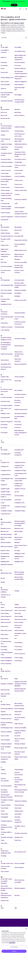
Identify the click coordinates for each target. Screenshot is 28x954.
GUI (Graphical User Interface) (6, 368)
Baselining (17, 109)
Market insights (18, 531)
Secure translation (19, 708)
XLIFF (2, 908)
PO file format (18, 646)
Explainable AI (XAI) (6, 304)
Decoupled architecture (7, 236)
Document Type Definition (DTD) (18, 266)
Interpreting (17, 421)
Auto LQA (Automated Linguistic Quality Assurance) (7, 95)
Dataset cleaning (5, 233)
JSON (2, 442)
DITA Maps (17, 259)
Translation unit (18, 837)
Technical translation (6, 786)
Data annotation (5, 227)
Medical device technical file (18, 538)
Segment (3, 711)
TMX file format (18, 796)
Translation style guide (7, 837)
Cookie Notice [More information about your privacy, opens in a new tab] (12, 942)
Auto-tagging (17, 94)
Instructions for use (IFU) (6, 409)
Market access (5, 531)
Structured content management (6, 758)
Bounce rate (4, 115)
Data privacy (4, 230)
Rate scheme (4, 678)
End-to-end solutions (6, 290)
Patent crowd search (20, 610)
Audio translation (19, 84)
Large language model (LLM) (20, 474)
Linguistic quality (5, 488)
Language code (5, 462)
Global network (5, 360)
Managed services (6, 528)
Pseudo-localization (6, 663)
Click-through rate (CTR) (5, 140)
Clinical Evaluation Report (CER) (19, 140)
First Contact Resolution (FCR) (7, 318)
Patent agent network (20, 607)
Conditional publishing (6, 162)
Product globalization (6, 657)
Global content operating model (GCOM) (18, 354)
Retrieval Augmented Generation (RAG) (20, 690)
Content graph (5, 173)
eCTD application (5, 280)
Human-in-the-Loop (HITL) (6, 381)
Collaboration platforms (20, 144)
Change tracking (18, 131)
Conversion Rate (5, 203)
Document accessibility (20, 262)
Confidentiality (18, 162)
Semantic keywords (6, 718)
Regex (16, 678)
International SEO (5, 417)
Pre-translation (18, 649)
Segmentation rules (6, 714)
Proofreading (18, 660)
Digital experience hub (20, 250)
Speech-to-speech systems (19, 740)
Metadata (17, 542)
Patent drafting (5, 613)
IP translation (4, 432)
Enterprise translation (6, 293)
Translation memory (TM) (19, 827)
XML (15, 908)
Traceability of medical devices (7, 801)
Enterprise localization (20, 290)
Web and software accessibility (19, 881)
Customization (4, 219)
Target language (18, 769)
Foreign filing (4, 323)
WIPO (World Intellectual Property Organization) (6, 895)
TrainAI (2, 811)
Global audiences (19, 345)
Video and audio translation (5, 867)
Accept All (14, 951)
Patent (2, 607)
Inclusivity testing (5, 401)
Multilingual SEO (5, 561)
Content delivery (18, 170)
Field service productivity (4, 313)
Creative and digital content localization (6, 207)
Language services (6, 470)
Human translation (19, 376)
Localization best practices (5, 506)
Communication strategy (18, 148)
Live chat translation (6, 499)
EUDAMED (17, 296)
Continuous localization (20, 199)
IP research (17, 427)
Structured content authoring (19, 753)
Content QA (4, 184)
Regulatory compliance (7, 683)
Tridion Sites (4, 843)
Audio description (5, 84)
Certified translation (19, 127)
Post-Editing (4, 649)
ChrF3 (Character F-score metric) (19, 135)
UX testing (3, 856)
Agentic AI (3, 57)
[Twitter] (8, 926)
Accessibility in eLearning (5, 51)
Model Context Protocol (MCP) (20, 546)
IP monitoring (17, 424)
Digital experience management (5, 255)
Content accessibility (6, 166)
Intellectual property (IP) (20, 409)
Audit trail (3, 88)
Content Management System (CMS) (6, 180)
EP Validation (17, 293)
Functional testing (19, 327)
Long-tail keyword (5, 513)
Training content (18, 811)
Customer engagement (7, 216)
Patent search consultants (18, 626)
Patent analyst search (6, 610)
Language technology (20, 470)
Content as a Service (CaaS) (20, 166)
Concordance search (20, 159)
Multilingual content (19, 553)
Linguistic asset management (18, 484)
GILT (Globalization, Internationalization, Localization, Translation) (6, 346)
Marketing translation (6, 534)
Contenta (16, 194)
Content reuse (18, 184)
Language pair (5, 466)
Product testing (18, 657)
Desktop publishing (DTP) (19, 245)
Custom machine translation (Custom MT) (20, 212)
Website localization (19, 888)
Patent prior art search (20, 619)
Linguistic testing (5, 491)
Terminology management (4, 791)
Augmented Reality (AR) (19, 88)
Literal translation (19, 495)
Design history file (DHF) (20, 240)
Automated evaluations (7, 101)
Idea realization (18, 390)
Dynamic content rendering (19, 271)
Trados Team (17, 808)
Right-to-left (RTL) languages (5, 695)
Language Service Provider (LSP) (19, 466)
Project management (6, 660)
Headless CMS (5, 376)
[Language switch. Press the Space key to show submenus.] (23, 9)
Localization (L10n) (19, 502)
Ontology (16, 591)
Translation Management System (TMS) (6, 827)
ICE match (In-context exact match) (6, 390)
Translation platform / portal (6, 833)
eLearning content (19, 280)
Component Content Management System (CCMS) (20, 154)
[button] (3, 9)
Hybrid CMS (17, 380)
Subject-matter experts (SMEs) (20, 758)
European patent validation (5, 300)
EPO (2, 296)
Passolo (3, 604)
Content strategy (5, 190)
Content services (19, 187)
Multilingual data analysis (5, 557)
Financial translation (19, 313)
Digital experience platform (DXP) (19, 255)
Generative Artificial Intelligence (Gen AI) (6, 338)
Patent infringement (6, 616)
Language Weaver (6, 474)
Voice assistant (5, 871)
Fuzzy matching (5, 330)
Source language (5, 739)
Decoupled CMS (18, 236)
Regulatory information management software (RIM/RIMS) (20, 684)
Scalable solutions (5, 704)
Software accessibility (20, 727)
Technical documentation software (18, 780)
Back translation (5, 109)
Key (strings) (4, 450)
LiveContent (17, 499)
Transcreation (4, 814)
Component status (6, 159)
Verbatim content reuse (7, 863)
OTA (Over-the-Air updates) (5, 596)
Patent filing (17, 613)
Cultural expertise (5, 212)
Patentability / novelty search (20, 634)
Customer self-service (20, 216)
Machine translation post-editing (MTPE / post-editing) (19, 523)
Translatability (4, 817)
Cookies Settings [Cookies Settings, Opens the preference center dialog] (14, 947)
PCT (15, 638)
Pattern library (4, 638)
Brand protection (5, 118)
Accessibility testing (19, 51)
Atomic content (5, 81)
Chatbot (3, 135)
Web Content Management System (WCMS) (6, 888)
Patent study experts (6, 630)
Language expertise (19, 462)
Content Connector (6, 170)
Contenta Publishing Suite (6, 199)
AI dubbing (4, 62)
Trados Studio (4, 808)
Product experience (19, 653)
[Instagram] (20, 926)
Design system (5, 245)
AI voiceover (17, 65)
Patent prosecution (6, 622)
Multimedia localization (7, 564)
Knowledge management (18, 454)
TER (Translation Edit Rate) (19, 786)
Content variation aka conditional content (6, 194)
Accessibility (17, 47)
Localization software (20, 506)
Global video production (17, 360)
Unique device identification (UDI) (5, 852)
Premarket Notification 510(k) (7, 653)
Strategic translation (19, 744)
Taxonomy (3, 773)
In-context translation (6, 397)
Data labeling (17, 227)
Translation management (18, 821)
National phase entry (6, 573)
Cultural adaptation (19, 207)
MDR (15, 534)
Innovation (17, 405)
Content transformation (20, 190)
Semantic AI (17, 714)
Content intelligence (6, 176)
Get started (14, 5)
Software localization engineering (20, 731)
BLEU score (4, 112)
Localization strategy (6, 510)
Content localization (19, 176)
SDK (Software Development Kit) (19, 704)
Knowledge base (19, 450)
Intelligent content (5, 413)
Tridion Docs (17, 840)
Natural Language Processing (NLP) (19, 573)
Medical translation (6, 542)
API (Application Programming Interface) (20, 72)
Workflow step (5, 900)
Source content (5, 735)
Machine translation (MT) (6, 523)
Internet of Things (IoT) (7, 421)
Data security (18, 230)
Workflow (17, 895)
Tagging (3, 769)
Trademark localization (20, 801)
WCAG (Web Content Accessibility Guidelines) (6, 881)
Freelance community (6, 327)
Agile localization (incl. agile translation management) (20, 57)
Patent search (4, 626)
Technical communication (18, 773)
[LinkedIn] (11, 926)
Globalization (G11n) (6, 364)
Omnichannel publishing (4, 591)
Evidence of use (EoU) (20, 300)
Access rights (4, 47)
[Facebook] (14, 926)
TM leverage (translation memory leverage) (20, 791)
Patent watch (4, 634)
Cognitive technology (6, 144)
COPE (16, 203)
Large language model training (7, 479)
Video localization (19, 867)
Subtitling (3, 762)
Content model (18, 180)
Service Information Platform (19, 718)
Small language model (7, 727)
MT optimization (5, 553)
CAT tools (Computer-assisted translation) (6, 127)
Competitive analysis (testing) (6, 154)
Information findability (6, 405)
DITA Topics (4, 262)
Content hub (17, 173)
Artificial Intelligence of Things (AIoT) (20, 77)
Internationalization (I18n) (19, 417)
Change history (5, 131)
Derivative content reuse (5, 240)
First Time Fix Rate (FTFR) (19, 318)
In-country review (19, 397)
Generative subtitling (19, 338)
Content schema (5, 187)
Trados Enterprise (19, 805)
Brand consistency (19, 115)
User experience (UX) (20, 852)
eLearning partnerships (7, 285)
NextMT (3, 582)
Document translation (6, 266)
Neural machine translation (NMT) (19, 578)
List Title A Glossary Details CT (6, 495)
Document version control (6, 271)
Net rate (3, 578)
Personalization (18, 642)
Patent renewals (18, 622)
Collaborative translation (4, 148)
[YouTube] (17, 926)
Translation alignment (6, 821)
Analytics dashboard (20, 68)
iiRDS (2, 394)
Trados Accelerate (6, 805)
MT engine (17, 550)
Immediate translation (20, 394)
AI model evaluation (19, 62)
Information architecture (17, 401)
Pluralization (4, 646)
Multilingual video (19, 561)
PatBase (16, 604)
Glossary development (20, 364)
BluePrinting (17, 112)
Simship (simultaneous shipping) (7, 723)
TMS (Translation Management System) (7, 796)
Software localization (6, 731)
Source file (17, 735)
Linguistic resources (19, 488)
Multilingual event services (19, 557)
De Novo (16, 233)
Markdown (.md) (18, 528)
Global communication (7, 354)
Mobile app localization (7, 546)
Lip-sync (16, 491)
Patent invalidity (18, 616)
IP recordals (4, 427)
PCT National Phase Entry (6, 642)
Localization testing (19, 510)
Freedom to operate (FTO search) (19, 323)
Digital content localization (4, 250)
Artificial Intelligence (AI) (7, 77)
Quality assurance (5, 671)
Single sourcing (18, 723)
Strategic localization (6, 744)
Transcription (18, 814)
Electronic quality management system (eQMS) (20, 285)
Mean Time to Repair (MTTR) (6, 538)
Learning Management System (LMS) (20, 479)
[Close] (26, 928)
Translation (17, 817)
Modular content (5, 550)
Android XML (4, 72)
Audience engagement (20, 81)
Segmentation (18, 711)
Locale (2, 502)
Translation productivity (20, 833)
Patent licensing (5, 619)
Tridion (2, 840)
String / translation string (6, 748)
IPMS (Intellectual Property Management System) (20, 432)
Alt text (2, 68)
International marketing (20, 413)
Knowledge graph (5, 454)
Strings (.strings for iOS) (20, 748)
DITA (2, 259)
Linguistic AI (4, 484)
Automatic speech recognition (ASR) (19, 101)
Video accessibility (19, 863)
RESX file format (5, 690)
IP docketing (4, 424)
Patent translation (19, 630)
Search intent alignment (7, 708)
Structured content (6, 753)
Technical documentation (5, 779)
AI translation (4, 65)
